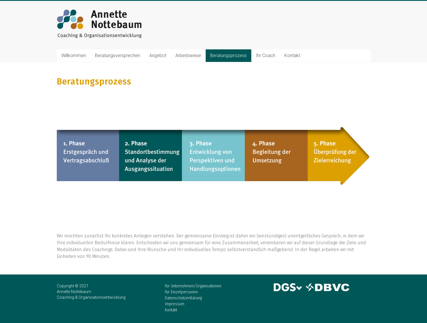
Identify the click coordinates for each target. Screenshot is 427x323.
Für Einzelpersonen (181, 292)
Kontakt (292, 55)
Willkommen (73, 55)
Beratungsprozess (228, 55)
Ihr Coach (265, 55)
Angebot (157, 55)
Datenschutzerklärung (183, 298)
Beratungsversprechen (117, 55)
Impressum (174, 304)
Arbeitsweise (188, 55)
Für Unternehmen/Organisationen (193, 286)
